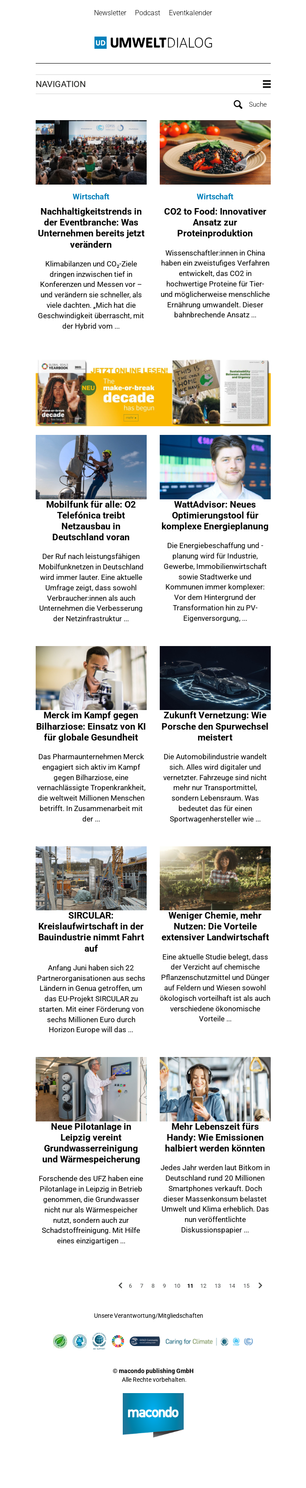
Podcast (147, 13)
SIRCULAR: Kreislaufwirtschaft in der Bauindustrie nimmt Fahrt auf (91, 932)
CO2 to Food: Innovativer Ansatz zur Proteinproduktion (215, 222)
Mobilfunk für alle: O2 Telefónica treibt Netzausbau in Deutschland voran (91, 521)
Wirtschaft (91, 196)
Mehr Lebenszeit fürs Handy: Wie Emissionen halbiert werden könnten (215, 1137)
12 (203, 1286)
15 (246, 1286)
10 (177, 1286)
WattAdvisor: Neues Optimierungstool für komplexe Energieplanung (215, 515)
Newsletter (110, 13)
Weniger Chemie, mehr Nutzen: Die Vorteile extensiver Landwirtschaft (215, 926)
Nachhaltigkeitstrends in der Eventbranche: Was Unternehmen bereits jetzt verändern (91, 228)
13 (218, 1286)
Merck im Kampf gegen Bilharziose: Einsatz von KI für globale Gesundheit (91, 726)
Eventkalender (190, 13)
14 (232, 1286)
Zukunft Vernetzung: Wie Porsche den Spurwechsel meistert (215, 726)
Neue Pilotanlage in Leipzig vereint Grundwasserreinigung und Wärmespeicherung (91, 1143)
